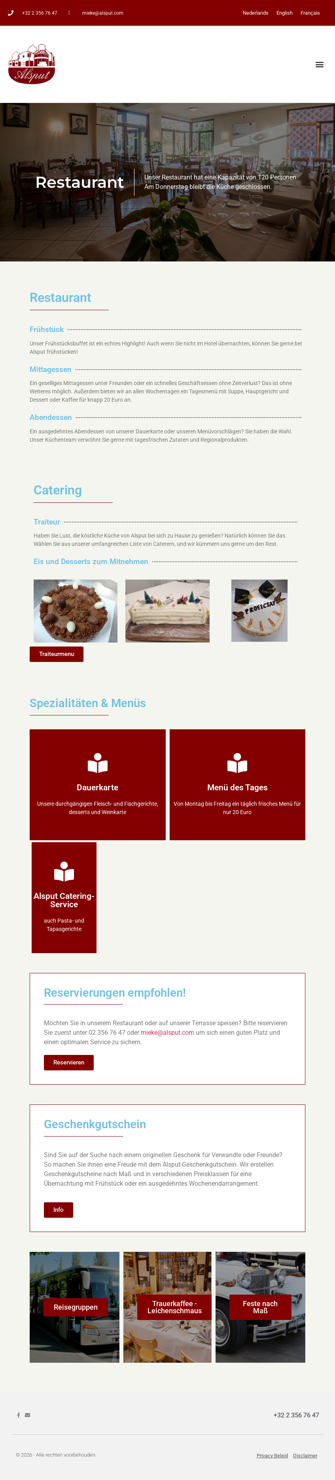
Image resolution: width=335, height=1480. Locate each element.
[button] (319, 64)
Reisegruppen (76, 1307)
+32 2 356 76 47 (296, 1415)
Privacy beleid (272, 1456)
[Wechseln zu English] (285, 13)
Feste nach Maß (260, 1307)
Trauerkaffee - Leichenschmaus (175, 1307)
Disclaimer (305, 1456)
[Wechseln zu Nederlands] (256, 13)
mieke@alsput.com (167, 1032)
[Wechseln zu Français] (310, 13)
